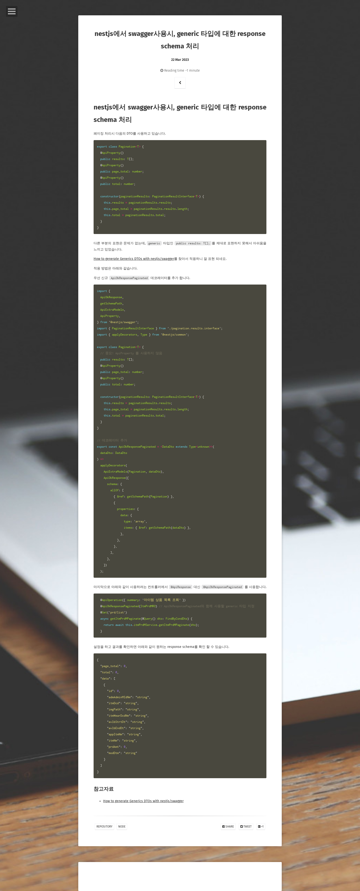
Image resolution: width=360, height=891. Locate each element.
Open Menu (11, 11)
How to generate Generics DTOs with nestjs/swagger (134, 259)
